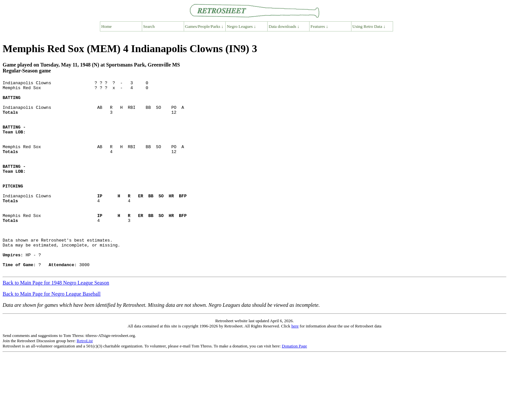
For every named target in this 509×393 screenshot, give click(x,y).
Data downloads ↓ (284, 26)
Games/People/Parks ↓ (204, 26)
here (294, 364)
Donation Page (294, 384)
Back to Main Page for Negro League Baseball (52, 332)
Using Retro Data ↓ (369, 26)
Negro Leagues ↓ (241, 26)
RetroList (85, 379)
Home (106, 26)
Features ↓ (319, 26)
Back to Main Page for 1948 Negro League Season (56, 321)
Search (149, 26)
